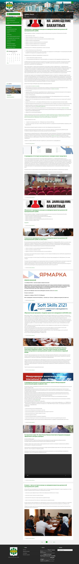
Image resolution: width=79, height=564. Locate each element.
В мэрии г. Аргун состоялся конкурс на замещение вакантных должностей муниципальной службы (45, 485)
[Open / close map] (59, 3)
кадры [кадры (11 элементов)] (45, 554)
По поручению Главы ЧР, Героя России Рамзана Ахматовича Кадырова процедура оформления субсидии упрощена (47, 435)
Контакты (24, 549)
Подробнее (26, 222)
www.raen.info (37, 399)
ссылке (55, 290)
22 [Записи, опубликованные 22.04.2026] (11, 60)
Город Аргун (9, 95)
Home (25, 16)
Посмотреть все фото (10, 97)
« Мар (7, 63)
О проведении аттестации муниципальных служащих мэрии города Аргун (45, 156)
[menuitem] (13, 19)
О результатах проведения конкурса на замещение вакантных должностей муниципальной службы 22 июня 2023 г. (45, 238)
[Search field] (68, 3)
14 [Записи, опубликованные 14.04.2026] (9, 58)
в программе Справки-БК (40, 106)
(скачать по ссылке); (65, 107)
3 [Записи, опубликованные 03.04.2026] (15, 55)
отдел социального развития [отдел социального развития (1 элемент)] (47, 559)
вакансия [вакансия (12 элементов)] (43, 552)
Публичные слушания (26, 554)
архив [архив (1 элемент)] (47, 551)
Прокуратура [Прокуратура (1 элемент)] (45, 551)
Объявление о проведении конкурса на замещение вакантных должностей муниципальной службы (45, 30)
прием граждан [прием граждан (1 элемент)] (53, 559)
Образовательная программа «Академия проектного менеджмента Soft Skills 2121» (48, 313)
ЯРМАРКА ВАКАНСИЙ (30, 280)
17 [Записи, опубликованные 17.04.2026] (15, 58)
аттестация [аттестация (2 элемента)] (50, 551)
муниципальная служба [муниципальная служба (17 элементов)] (47, 556)
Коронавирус (25, 553)
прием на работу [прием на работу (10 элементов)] (44, 561)
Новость (33, 143)
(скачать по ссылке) (35, 86)
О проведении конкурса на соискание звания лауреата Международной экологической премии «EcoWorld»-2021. (44, 383)
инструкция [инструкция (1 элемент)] (41, 554)
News (28, 16)
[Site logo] (9, 10)
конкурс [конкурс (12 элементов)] (49, 554)
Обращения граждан (26, 551)
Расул (30, 143)
